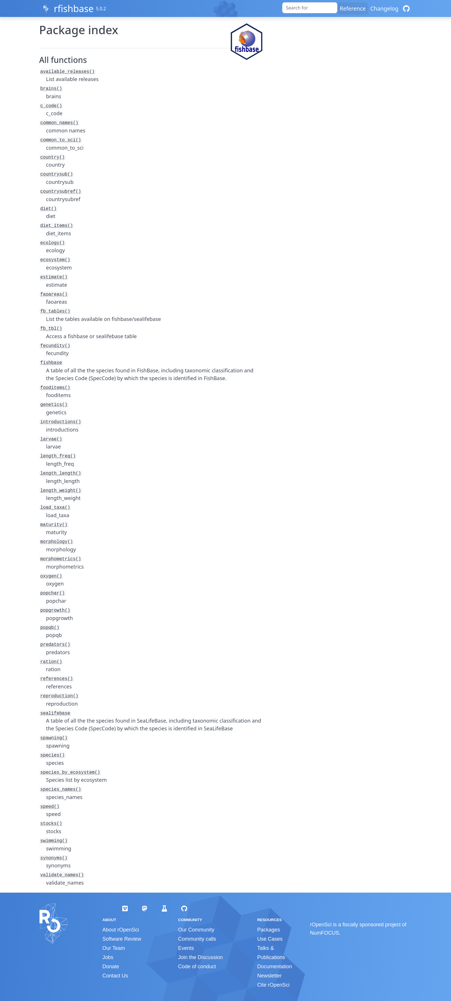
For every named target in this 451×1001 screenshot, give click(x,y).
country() (52, 157)
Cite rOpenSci (273, 985)
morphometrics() (60, 559)
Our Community (196, 930)
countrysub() (56, 174)
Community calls (197, 939)
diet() (48, 208)
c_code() (51, 106)
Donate (110, 966)
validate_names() (62, 875)
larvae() (51, 439)
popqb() (49, 627)
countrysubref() (60, 191)
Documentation (274, 966)
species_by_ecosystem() (70, 772)
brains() (51, 88)
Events (186, 948)
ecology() (52, 243)
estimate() (54, 277)
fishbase (51, 362)
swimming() (54, 841)
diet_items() (56, 225)
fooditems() (55, 387)
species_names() (60, 789)
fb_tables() (55, 311)
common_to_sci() (60, 140)
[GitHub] (406, 8)
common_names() (59, 123)
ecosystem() (55, 260)
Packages (268, 930)
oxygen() (51, 576)
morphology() (56, 541)
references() (56, 679)
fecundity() (55, 346)
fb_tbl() (51, 328)
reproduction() (59, 696)
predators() (55, 644)
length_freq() (58, 456)
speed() (49, 806)
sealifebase (55, 713)
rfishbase (74, 8)
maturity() (54, 525)
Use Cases (269, 939)
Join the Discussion (200, 957)
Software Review (121, 939)
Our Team (113, 948)
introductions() (60, 422)
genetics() (54, 404)
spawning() (54, 738)
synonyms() (54, 858)
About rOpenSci (120, 930)
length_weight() (60, 490)
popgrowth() (55, 610)
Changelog (384, 8)
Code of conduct (197, 966)
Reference (353, 8)
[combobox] (309, 7)
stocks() (51, 823)
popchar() (52, 593)
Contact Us (115, 976)
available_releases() (67, 71)
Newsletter (269, 976)
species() (52, 755)
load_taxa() (55, 507)
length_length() (60, 473)
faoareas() (54, 294)
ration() (51, 662)
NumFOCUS (324, 933)
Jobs (107, 957)
